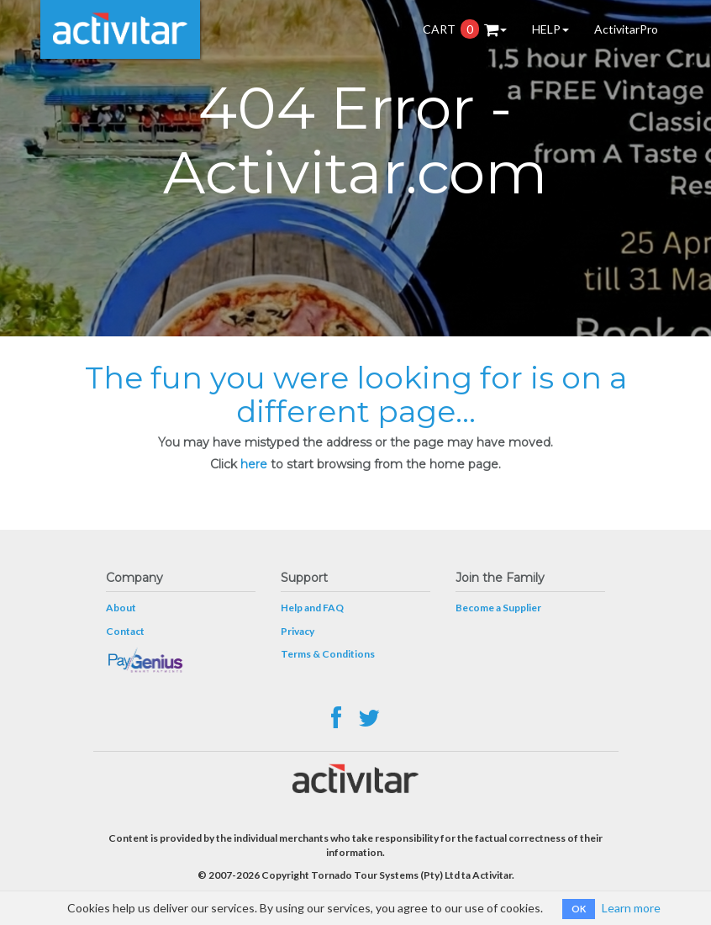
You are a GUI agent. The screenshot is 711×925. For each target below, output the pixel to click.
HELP (550, 29)
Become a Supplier (498, 607)
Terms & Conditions (328, 654)
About (121, 607)
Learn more (631, 908)
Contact (125, 631)
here (253, 464)
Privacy (297, 631)
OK (578, 908)
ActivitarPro (626, 29)
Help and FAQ (312, 607)
